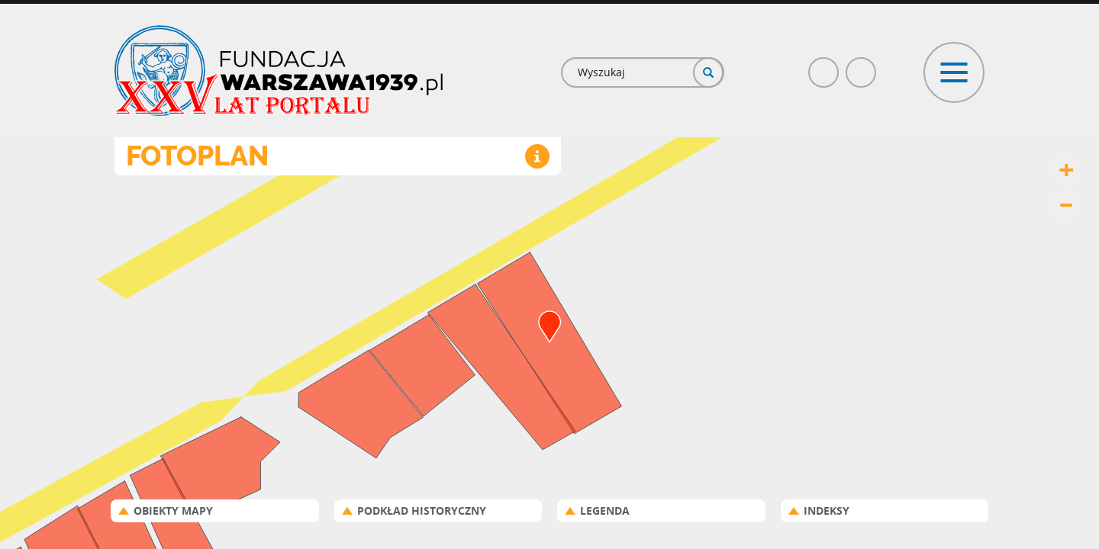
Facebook (824, 66)
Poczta (861, 66)
